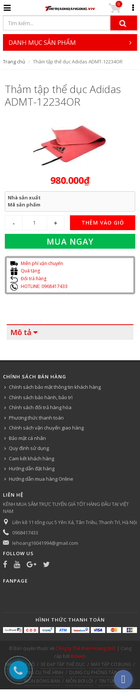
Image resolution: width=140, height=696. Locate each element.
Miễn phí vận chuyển (36, 263)
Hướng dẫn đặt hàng (31, 468)
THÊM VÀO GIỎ (102, 222)
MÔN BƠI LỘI (79, 681)
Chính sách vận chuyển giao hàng (46, 427)
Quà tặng (25, 271)
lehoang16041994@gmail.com (45, 543)
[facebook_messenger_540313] (123, 679)
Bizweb (78, 656)
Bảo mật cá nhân (27, 438)
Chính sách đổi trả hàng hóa (40, 407)
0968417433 (25, 532)
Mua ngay (70, 241)
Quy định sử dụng (29, 448)
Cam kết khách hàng (31, 458)
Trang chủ (14, 61)
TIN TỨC (107, 681)
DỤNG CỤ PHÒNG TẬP (93, 672)
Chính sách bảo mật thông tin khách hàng (55, 387)
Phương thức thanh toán (36, 417)
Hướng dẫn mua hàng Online (41, 478)
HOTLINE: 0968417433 (38, 286)
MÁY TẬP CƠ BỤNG (111, 664)
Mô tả (20, 332)
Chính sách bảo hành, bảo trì (41, 397)
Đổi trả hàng (28, 278)
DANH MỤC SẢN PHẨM (70, 42)
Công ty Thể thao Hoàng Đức (86, 648)
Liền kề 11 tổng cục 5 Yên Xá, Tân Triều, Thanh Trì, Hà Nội (74, 522)
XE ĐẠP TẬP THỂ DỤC (63, 664)
